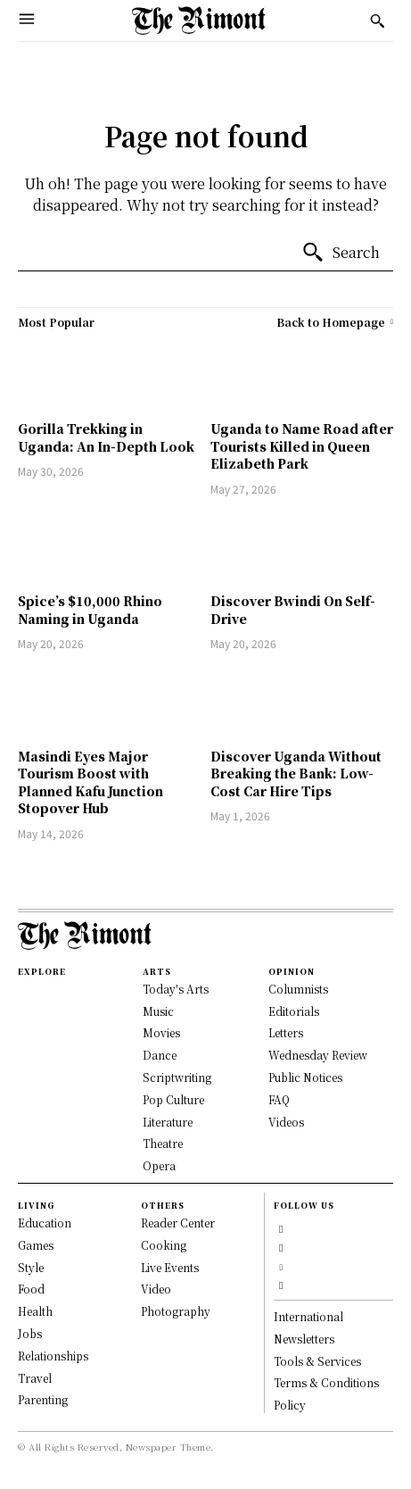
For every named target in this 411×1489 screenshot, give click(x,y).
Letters (285, 1032)
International (308, 1316)
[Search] (340, 252)
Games (35, 1244)
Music (158, 1011)
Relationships (53, 1355)
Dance (160, 1054)
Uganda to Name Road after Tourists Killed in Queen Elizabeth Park (301, 446)
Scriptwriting (177, 1077)
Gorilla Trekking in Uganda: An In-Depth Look (106, 437)
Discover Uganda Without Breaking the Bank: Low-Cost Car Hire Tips (296, 773)
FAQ (279, 1099)
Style (31, 1267)
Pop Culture (173, 1099)
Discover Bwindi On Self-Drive (292, 610)
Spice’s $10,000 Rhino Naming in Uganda (90, 610)
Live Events (170, 1267)
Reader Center (178, 1222)
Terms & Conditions (326, 1382)
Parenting (43, 1399)
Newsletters (304, 1338)
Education (44, 1222)
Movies (161, 1032)
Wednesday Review (317, 1054)
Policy (290, 1404)
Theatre (163, 1143)
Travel (35, 1377)
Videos (286, 1121)
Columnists (298, 988)
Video (156, 1288)
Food (31, 1288)
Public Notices (305, 1077)
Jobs (30, 1333)
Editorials (293, 1011)
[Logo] (199, 20)
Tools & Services (317, 1360)
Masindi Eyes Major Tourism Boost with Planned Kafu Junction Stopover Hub (90, 782)
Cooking (163, 1244)
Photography (175, 1310)
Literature (168, 1121)
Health (35, 1310)
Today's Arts (176, 988)
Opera (159, 1165)
